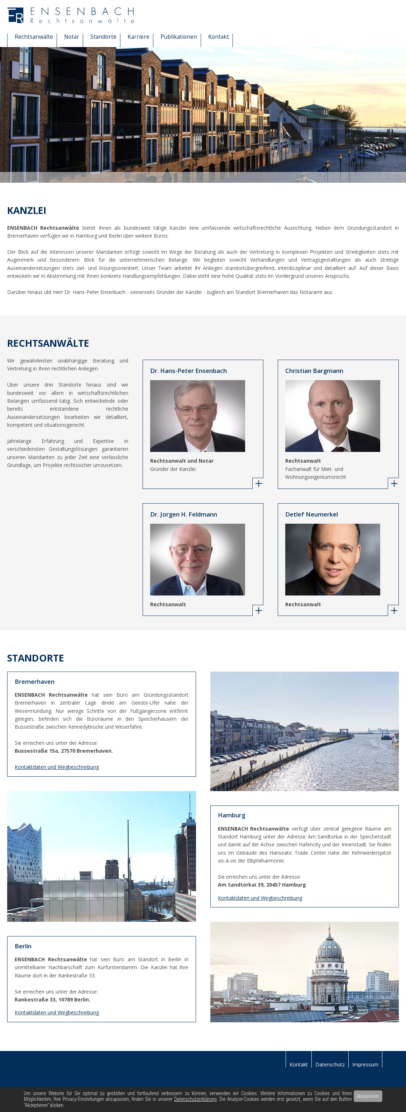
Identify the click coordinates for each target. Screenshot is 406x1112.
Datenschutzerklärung (195, 1099)
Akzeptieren (368, 1096)
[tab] (257, 483)
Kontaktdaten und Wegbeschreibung (260, 897)
